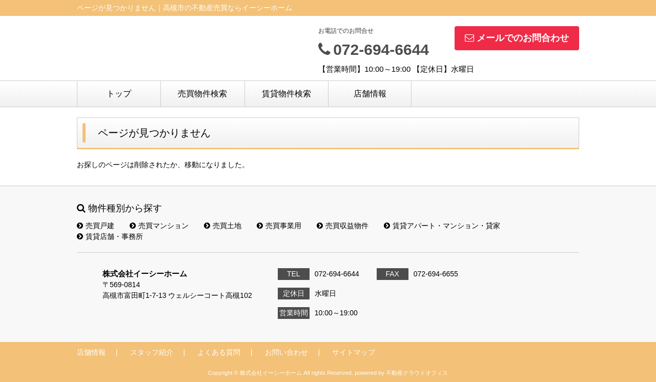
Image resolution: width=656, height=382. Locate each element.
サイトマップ (353, 352)
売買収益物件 (342, 226)
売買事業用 (279, 226)
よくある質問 (218, 352)
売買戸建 (95, 226)
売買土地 (222, 226)
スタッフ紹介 (151, 352)
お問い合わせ (286, 352)
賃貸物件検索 (286, 93)
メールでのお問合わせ (517, 38)
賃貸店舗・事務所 (110, 236)
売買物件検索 (202, 93)
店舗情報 (370, 93)
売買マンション (159, 226)
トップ (119, 93)
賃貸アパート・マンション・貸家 (442, 226)
